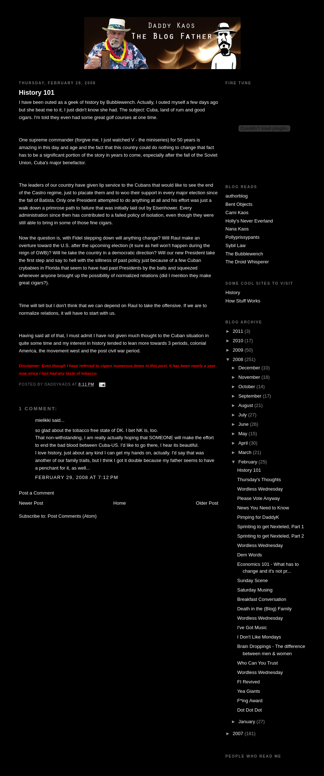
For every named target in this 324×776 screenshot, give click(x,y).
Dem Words (249, 554)
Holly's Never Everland (249, 221)
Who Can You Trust (257, 663)
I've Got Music (252, 627)
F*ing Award (249, 700)
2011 (239, 331)
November (250, 377)
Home (119, 503)
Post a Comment (36, 493)
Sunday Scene (252, 580)
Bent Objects (238, 204)
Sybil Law (235, 245)
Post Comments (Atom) (72, 516)
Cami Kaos (237, 212)
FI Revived (248, 681)
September (250, 396)
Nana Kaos (237, 229)
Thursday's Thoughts (259, 479)
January (247, 721)
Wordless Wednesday (260, 489)
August (246, 405)
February (248, 462)
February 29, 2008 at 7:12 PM (76, 477)
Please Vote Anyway (258, 498)
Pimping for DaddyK (258, 517)
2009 (239, 350)
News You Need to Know (263, 507)
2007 (239, 733)
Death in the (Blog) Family (264, 608)
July (243, 414)
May (243, 433)
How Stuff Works (242, 301)
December (250, 367)
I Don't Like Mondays (259, 637)
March (245, 452)
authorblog (236, 196)
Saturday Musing (255, 590)
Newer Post (31, 503)
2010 (239, 340)
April (243, 443)
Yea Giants (248, 691)
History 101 (36, 92)
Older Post (207, 503)
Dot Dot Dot (249, 710)
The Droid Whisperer (247, 261)
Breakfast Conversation (261, 599)
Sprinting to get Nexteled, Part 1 (270, 526)
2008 (239, 359)
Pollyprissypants (242, 237)
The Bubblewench (244, 253)
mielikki (43, 420)
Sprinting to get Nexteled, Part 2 (270, 536)
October (247, 386)
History (232, 292)
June (244, 424)
